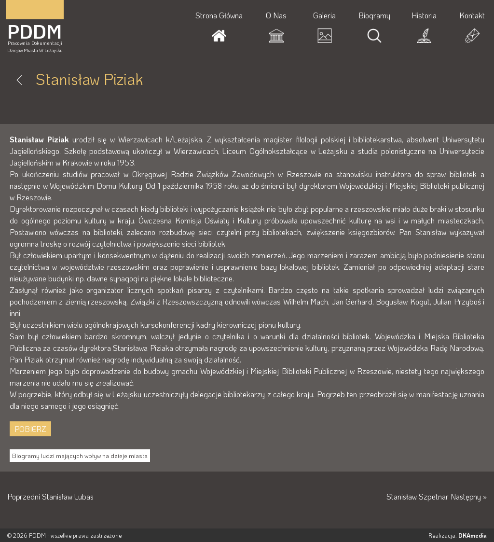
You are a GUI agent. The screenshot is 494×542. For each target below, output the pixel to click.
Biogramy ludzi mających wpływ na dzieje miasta (80, 455)
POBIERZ (30, 429)
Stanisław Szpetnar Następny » (435, 496)
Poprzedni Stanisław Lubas (51, 496)
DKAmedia (472, 535)
